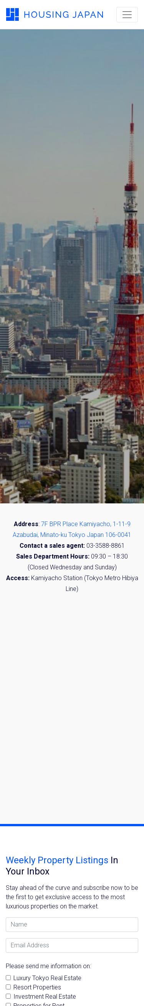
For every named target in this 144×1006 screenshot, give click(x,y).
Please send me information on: (48, 966)
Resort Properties (37, 987)
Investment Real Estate (44, 996)
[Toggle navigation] (127, 14)
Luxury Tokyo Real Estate (47, 978)
